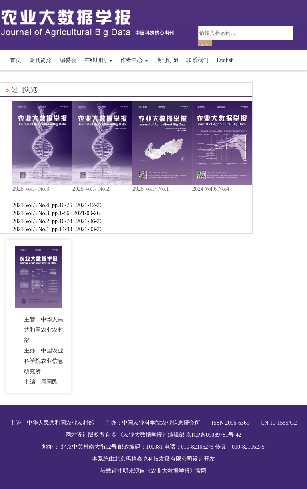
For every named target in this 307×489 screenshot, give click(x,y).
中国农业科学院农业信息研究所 (161, 423)
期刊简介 (40, 60)
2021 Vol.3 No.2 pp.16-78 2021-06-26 (57, 221)
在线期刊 (98, 60)
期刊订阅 (167, 60)
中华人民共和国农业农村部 (60, 423)
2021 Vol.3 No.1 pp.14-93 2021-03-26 (57, 229)
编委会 (68, 60)
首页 (15, 60)
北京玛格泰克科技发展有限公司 (153, 459)
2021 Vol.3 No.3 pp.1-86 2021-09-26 (56, 213)
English (225, 60)
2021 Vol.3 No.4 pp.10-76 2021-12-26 (57, 205)
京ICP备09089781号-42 (213, 435)
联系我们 (197, 60)
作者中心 (134, 60)
